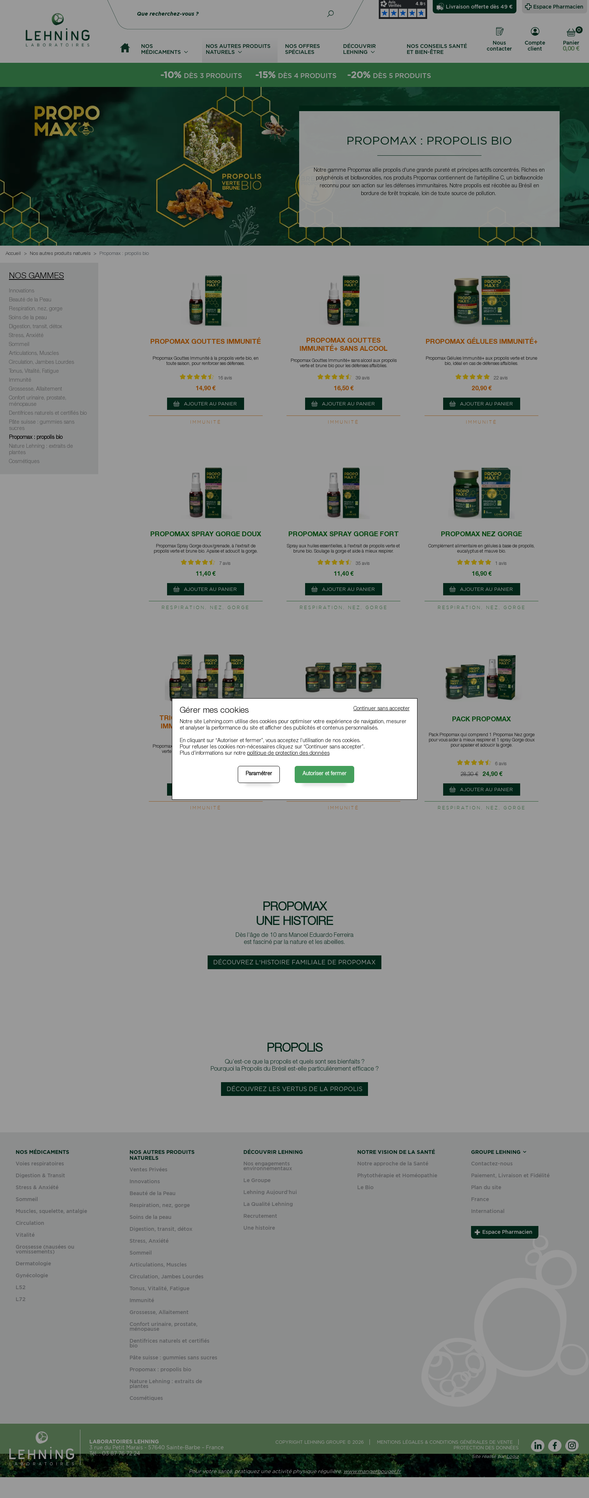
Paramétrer (259, 774)
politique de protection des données (288, 753)
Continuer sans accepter (381, 709)
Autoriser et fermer (324, 774)
